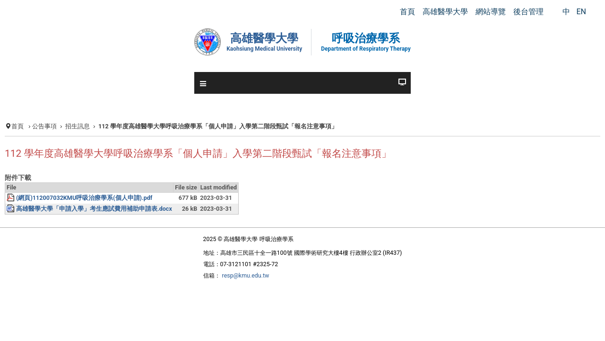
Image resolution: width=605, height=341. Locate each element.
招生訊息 (102, 127)
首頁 (39, 127)
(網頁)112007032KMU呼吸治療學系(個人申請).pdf (112, 220)
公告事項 (67, 127)
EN (581, 11)
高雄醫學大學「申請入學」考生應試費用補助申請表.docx (121, 232)
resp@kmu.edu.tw (235, 301)
